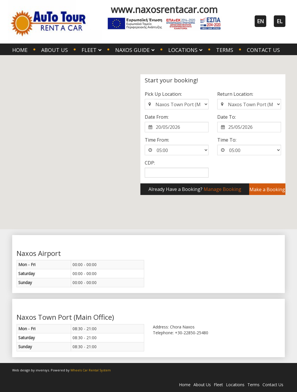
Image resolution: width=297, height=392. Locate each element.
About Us (54, 49)
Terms (224, 49)
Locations (235, 384)
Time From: (157, 140)
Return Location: (235, 94)
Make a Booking (267, 189)
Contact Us (263, 49)
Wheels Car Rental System (90, 370)
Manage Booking (222, 189)
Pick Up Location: (163, 94)
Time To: (226, 140)
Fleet (218, 384)
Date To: (226, 117)
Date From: (157, 117)
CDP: (150, 163)
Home (20, 49)
